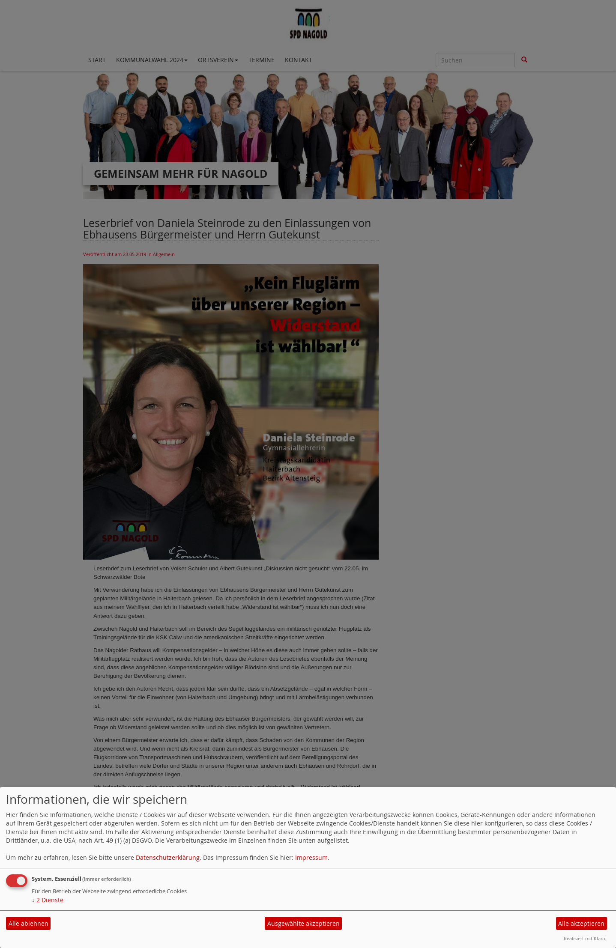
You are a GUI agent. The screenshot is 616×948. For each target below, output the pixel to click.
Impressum (311, 857)
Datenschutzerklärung (168, 857)
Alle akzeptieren (581, 923)
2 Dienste (47, 900)
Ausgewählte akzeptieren (303, 923)
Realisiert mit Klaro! (585, 938)
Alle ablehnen (28, 923)
